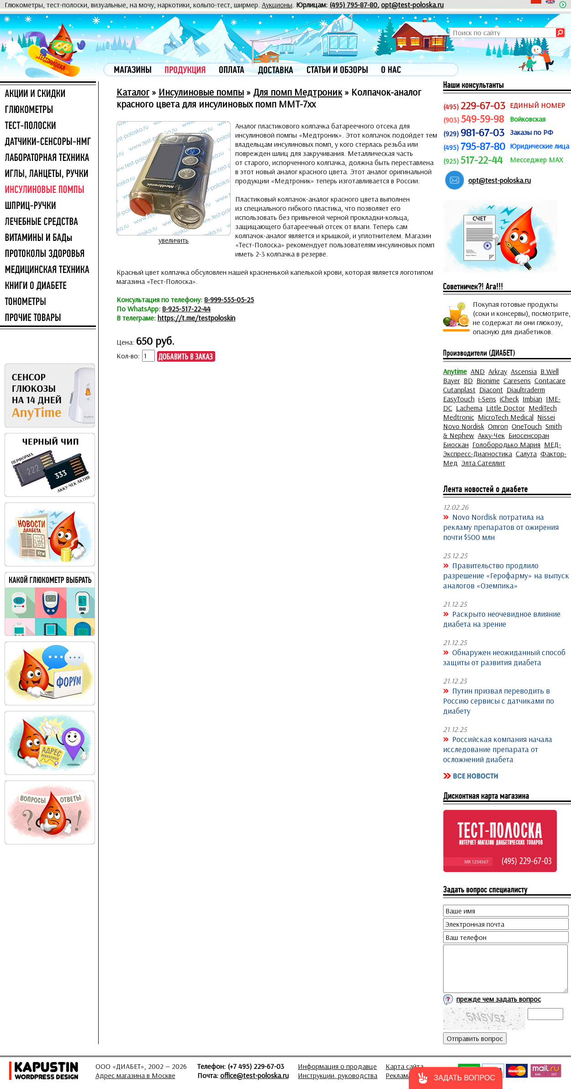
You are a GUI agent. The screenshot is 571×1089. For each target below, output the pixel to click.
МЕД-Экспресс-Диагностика (502, 449)
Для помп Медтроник (297, 92)
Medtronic (458, 417)
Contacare (550, 380)
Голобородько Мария (506, 444)
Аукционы (277, 4)
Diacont (491, 389)
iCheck (509, 398)
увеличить (174, 240)
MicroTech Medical (506, 417)
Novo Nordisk (463, 426)
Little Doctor (505, 407)
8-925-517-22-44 (186, 308)
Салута (526, 453)
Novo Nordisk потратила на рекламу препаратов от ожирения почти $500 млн (501, 527)
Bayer (451, 380)
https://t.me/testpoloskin (196, 317)
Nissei (546, 417)
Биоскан (456, 444)
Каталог (132, 92)
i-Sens (487, 398)
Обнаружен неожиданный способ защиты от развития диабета (504, 657)
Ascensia (524, 371)
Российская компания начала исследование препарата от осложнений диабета (497, 749)
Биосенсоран (528, 435)
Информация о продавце (337, 1066)
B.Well (549, 371)
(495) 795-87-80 (353, 4)
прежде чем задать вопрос (498, 999)
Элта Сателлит (483, 462)
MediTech (543, 407)
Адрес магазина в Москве (135, 1075)
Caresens (517, 380)
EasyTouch (459, 398)
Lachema (469, 407)
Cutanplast (459, 389)
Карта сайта (404, 1066)
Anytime (455, 371)
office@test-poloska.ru (254, 1075)
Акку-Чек (491, 435)
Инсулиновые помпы (201, 92)
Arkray (497, 371)
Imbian (532, 398)
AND (478, 371)
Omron (498, 426)
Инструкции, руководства (337, 1075)
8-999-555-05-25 (229, 299)
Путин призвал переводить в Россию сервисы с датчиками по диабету (498, 700)
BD (468, 380)
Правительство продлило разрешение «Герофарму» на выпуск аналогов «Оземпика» (506, 575)
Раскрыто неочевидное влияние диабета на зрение (501, 619)
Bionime (488, 380)
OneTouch (527, 426)
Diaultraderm (526, 389)
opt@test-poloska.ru (412, 4)
